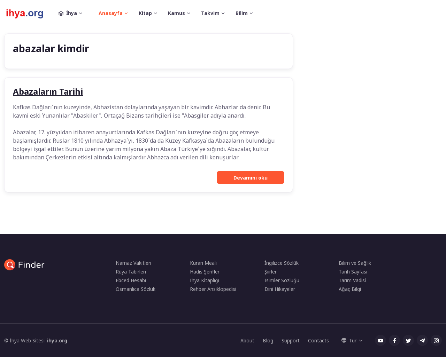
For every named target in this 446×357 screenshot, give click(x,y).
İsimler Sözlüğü (281, 280)
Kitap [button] (145, 13)
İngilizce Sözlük (281, 263)
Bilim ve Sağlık (355, 263)
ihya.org (57, 340)
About (247, 340)
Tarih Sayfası (353, 271)
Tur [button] (348, 340)
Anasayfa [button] (111, 13)
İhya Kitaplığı (204, 280)
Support (291, 340)
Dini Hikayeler (279, 289)
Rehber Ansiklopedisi (213, 289)
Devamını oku (250, 177)
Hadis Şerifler (205, 271)
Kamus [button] (176, 13)
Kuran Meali (203, 263)
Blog (268, 340)
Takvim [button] (210, 13)
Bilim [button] (242, 13)
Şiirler (270, 271)
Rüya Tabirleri (131, 271)
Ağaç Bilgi (350, 289)
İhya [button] (74, 13)
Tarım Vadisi (352, 280)
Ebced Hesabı (131, 280)
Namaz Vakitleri (133, 263)
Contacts (318, 340)
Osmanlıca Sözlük (135, 289)
